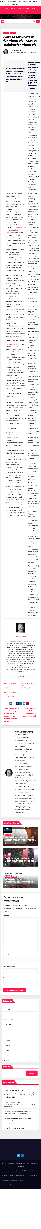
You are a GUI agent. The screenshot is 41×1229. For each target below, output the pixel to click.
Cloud (5, 1014)
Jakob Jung (17, 50)
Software (6, 1050)
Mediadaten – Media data (9, 1180)
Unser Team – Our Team (8, 1185)
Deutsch (5, 8)
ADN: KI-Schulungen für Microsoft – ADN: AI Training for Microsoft (20, 41)
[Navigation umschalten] (38, 21)
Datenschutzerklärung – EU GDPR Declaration (21, 1171)
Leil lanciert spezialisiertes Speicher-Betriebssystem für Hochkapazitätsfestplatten (17, 1121)
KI (4, 1030)
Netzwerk (7, 1035)
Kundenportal (33, 1175)
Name (6, 955)
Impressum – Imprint (29, 8)
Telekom (6, 1060)
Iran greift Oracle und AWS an (14, 1128)
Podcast (6, 1040)
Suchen (6, 1066)
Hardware (7, 1025)
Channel (6, 32)
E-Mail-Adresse (9, 966)
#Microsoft (33, 52)
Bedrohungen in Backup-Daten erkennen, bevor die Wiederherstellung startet (19, 861)
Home (3, 1171)
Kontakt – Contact (21, 1175)
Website (6, 978)
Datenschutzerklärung (20, 12)
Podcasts (21, 1180)
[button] (34, 21)
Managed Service (15, 344)
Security (12, 32)
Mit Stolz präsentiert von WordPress (13, 1163)
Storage (6, 1055)
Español (12, 8)
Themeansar (20, 1166)
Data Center (8, 1019)
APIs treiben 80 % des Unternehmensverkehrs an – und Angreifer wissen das (20, 840)
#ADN (26, 52)
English (19, 8)
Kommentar (8, 915)
